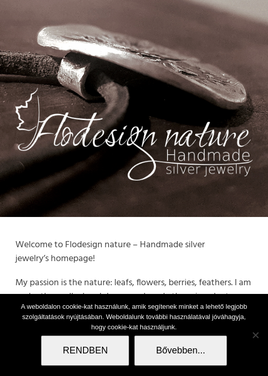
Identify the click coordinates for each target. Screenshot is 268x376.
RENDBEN (85, 350)
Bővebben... (180, 350)
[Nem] (255, 335)
